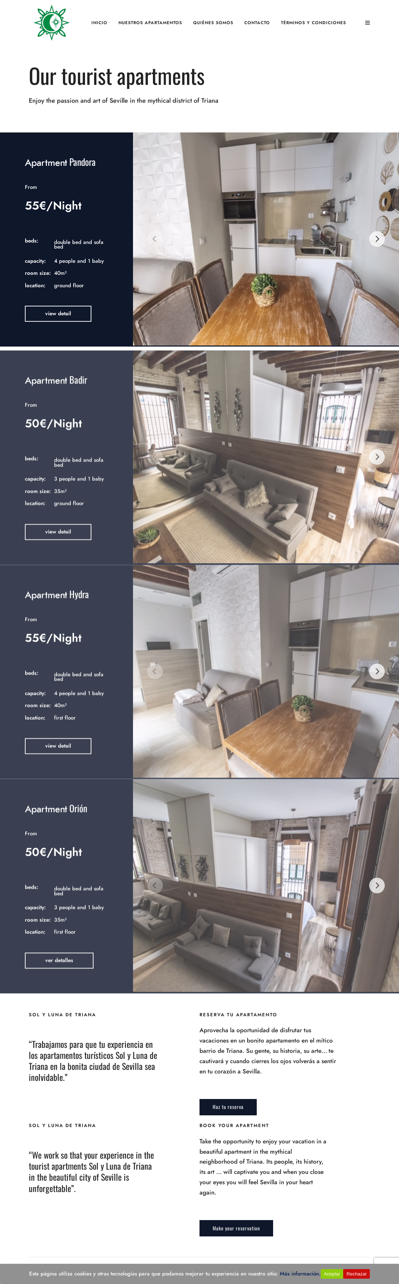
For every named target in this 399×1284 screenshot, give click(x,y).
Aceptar (332, 1274)
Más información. (300, 1274)
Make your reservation (236, 1228)
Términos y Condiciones (313, 23)
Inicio (99, 23)
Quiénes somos (213, 23)
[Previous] (155, 239)
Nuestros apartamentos (150, 23)
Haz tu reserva (228, 1106)
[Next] (377, 239)
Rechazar (356, 1274)
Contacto (257, 23)
